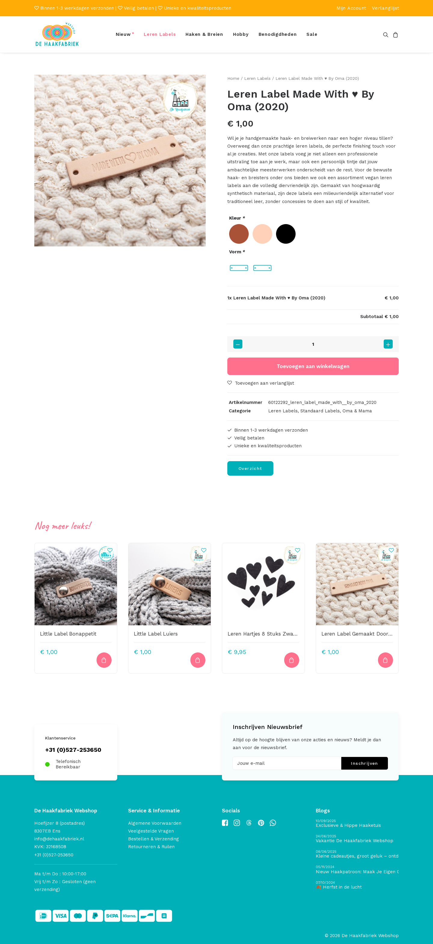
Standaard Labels (320, 410)
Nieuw (123, 34)
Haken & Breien (204, 34)
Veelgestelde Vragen (151, 831)
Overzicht (250, 468)
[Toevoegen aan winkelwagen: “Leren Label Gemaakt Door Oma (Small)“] (385, 659)
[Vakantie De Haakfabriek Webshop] (357, 839)
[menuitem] (351, 8)
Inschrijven (364, 763)
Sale (311, 34)
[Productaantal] (313, 344)
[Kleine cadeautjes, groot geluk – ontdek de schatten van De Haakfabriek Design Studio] (357, 854)
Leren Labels (160, 34)
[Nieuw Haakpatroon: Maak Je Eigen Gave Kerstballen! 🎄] (357, 870)
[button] (387, 34)
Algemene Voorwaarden (154, 823)
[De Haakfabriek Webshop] (57, 34)
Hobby (241, 34)
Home (233, 78)
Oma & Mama (357, 410)
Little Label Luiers (156, 634)
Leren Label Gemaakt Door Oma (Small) (371, 634)
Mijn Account (351, 8)
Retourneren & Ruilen (151, 846)
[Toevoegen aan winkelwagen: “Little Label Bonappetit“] (104, 659)
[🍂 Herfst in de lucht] (357, 885)
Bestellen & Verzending (153, 839)
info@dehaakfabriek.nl (59, 839)
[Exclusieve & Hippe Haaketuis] (357, 824)
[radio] (239, 233)
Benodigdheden (278, 34)
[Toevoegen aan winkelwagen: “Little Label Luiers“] (197, 659)
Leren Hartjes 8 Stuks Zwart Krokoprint (276, 634)
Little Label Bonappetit (68, 634)
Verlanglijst (385, 8)
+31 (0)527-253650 (73, 749)
